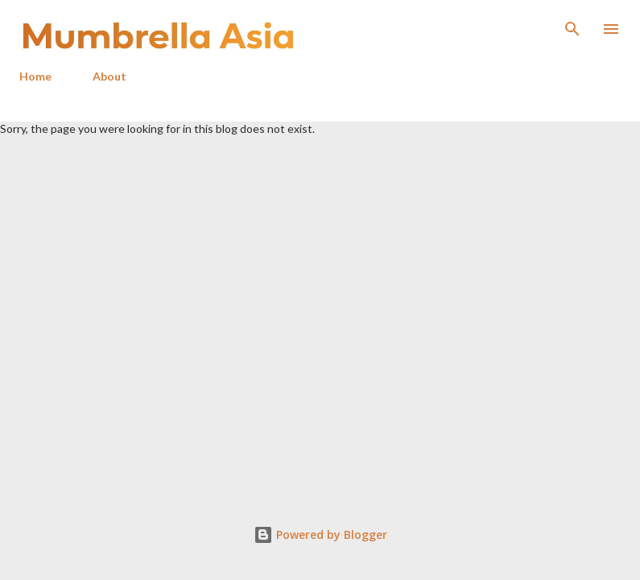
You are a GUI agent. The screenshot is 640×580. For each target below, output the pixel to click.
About (109, 76)
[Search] (572, 29)
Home (35, 76)
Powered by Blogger (320, 534)
